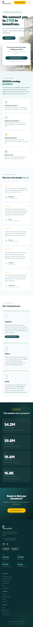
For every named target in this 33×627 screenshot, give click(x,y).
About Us (4, 594)
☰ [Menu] (29, 2)
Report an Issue (6, 610)
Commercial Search (7, 578)
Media (3, 599)
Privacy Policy (5, 612)
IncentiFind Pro (5, 583)
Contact (21, 623)
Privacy (11, 623)
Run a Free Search (20, 2)
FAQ (3, 607)
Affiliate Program (6, 596)
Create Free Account (16, 58)
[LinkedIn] (3, 544)
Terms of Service (6, 614)
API (3, 585)
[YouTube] (7, 544)
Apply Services (5, 588)
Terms (16, 623)
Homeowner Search (7, 576)
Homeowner (22, 38)
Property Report (6, 581)
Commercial (8, 38)
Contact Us (5, 601)
